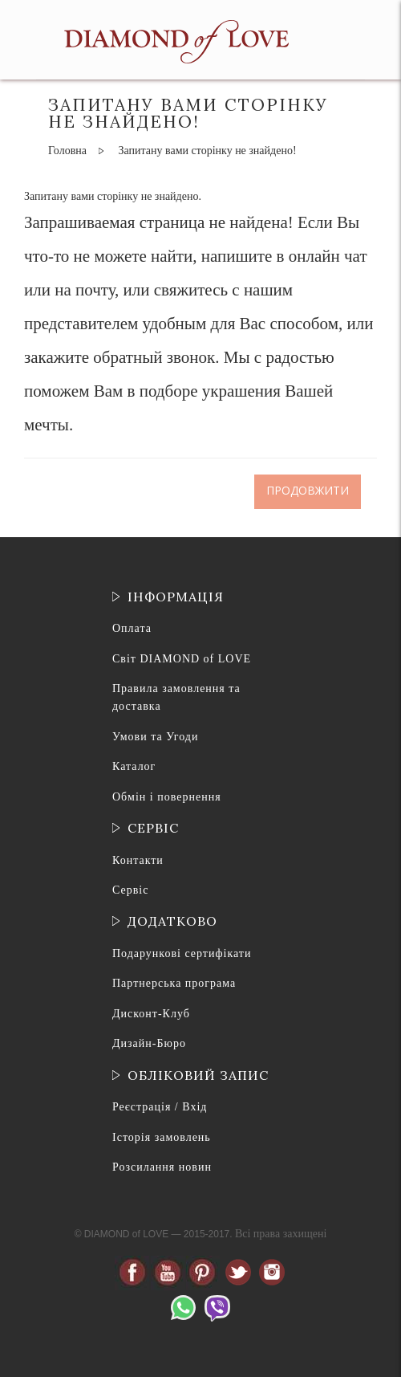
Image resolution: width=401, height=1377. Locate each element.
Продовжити (307, 491)
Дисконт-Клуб (151, 1014)
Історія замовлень (161, 1137)
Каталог (134, 766)
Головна (67, 151)
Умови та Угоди (155, 737)
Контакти (138, 860)
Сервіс (130, 890)
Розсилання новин (162, 1167)
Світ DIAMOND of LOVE (181, 659)
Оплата (132, 628)
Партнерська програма (174, 983)
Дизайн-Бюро (149, 1043)
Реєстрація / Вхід (159, 1107)
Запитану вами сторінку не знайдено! (207, 151)
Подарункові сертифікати (181, 953)
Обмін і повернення (166, 797)
